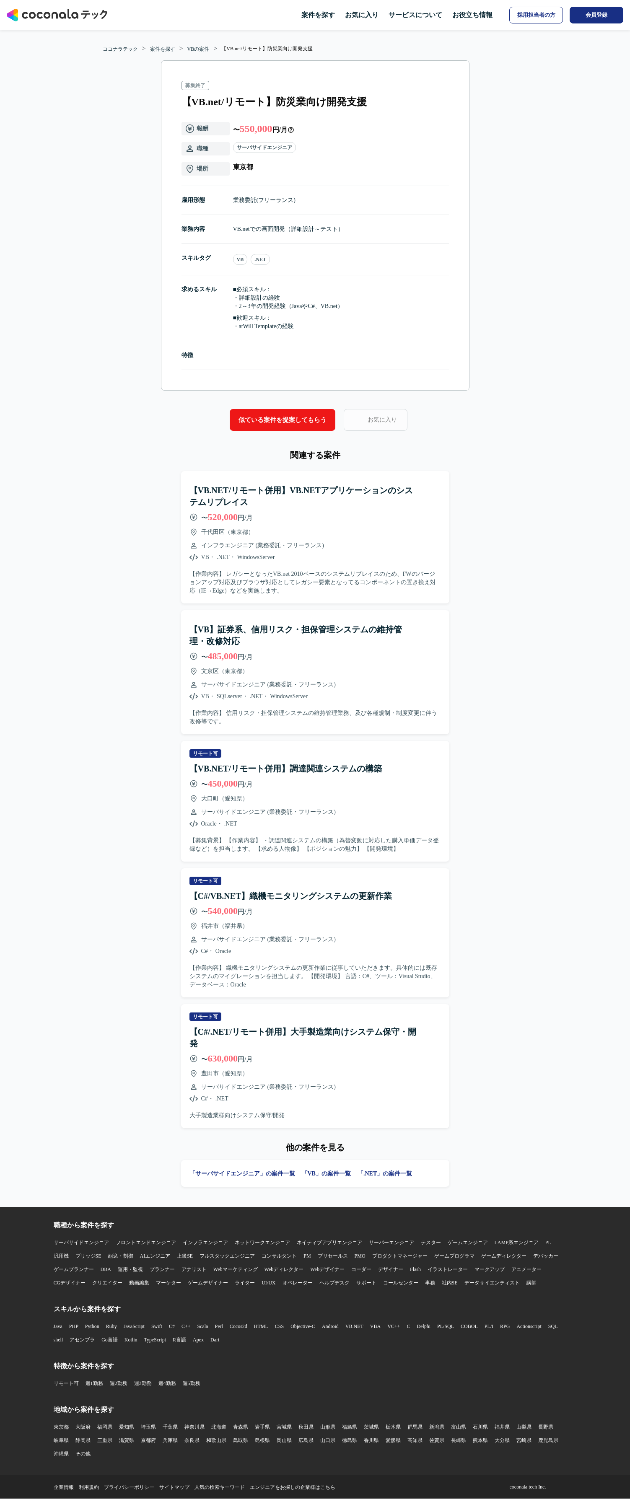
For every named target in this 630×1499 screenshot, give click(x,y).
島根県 (262, 1440)
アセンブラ (82, 1340)
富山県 (458, 1427)
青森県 (240, 1427)
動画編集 (139, 1283)
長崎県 (458, 1440)
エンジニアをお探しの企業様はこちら (292, 1487)
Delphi (423, 1326)
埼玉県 (148, 1427)
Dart (214, 1340)
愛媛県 (393, 1440)
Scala (202, 1326)
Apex (198, 1340)
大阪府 (83, 1427)
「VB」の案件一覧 (326, 1173)
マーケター (168, 1283)
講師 (531, 1283)
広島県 (306, 1440)
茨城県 (371, 1427)
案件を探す (318, 14)
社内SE (450, 1283)
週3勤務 (143, 1383)
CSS (279, 1326)
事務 (430, 1283)
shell (58, 1340)
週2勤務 (118, 1383)
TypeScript (155, 1340)
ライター (245, 1283)
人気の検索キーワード (219, 1487)
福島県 (349, 1427)
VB (240, 259)
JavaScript (134, 1326)
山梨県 (523, 1427)
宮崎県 (523, 1440)
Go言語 (109, 1340)
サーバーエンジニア (391, 1242)
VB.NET (354, 1326)
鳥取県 (240, 1440)
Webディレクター (284, 1269)
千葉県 (170, 1427)
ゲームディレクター (503, 1256)
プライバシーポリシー (129, 1487)
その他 (83, 1454)
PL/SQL (445, 1326)
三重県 (104, 1440)
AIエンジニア (155, 1256)
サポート (366, 1283)
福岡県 (104, 1427)
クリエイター (107, 1283)
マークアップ (489, 1269)
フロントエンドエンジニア (146, 1242)
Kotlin (130, 1340)
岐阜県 (61, 1440)
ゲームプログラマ (454, 1256)
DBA (106, 1269)
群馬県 (415, 1427)
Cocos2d (238, 1326)
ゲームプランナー (74, 1269)
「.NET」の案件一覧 (385, 1173)
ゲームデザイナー (208, 1283)
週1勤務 (94, 1383)
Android (330, 1326)
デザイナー (390, 1269)
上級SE (185, 1256)
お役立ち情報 (472, 14)
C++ (186, 1326)
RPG (505, 1326)
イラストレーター (448, 1269)
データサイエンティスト (492, 1283)
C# (172, 1326)
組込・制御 (120, 1256)
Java (58, 1326)
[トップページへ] (57, 15)
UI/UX (268, 1283)
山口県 (327, 1440)
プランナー (162, 1269)
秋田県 (306, 1427)
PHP (73, 1326)
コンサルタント (279, 1256)
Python (92, 1326)
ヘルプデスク (334, 1283)
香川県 (371, 1440)
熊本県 (480, 1440)
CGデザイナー (70, 1283)
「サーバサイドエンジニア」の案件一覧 (242, 1173)
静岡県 (83, 1440)
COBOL (469, 1326)
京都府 (148, 1440)
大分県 (502, 1440)
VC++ (393, 1326)
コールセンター (400, 1283)
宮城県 (284, 1427)
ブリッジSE (88, 1256)
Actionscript (528, 1326)
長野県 (545, 1427)
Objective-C (302, 1326)
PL (548, 1242)
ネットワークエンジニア (262, 1242)
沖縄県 (61, 1454)
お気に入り (362, 14)
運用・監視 (130, 1269)
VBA (375, 1326)
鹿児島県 (548, 1440)
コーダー (361, 1269)
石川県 (480, 1427)
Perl (219, 1326)
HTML (261, 1326)
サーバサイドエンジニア (264, 147)
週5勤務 (191, 1383)
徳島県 (349, 1440)
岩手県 (262, 1427)
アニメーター (526, 1269)
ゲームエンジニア (468, 1242)
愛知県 (126, 1427)
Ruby (111, 1326)
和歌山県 (216, 1440)
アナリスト (194, 1269)
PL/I (489, 1326)
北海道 (218, 1427)
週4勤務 (167, 1383)
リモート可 (66, 1383)
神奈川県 (194, 1427)
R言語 (179, 1340)
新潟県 (436, 1427)
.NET (260, 259)
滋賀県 (126, 1440)
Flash (415, 1269)
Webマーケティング (235, 1269)
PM (307, 1256)
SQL (553, 1326)
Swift (156, 1326)
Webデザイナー (327, 1269)
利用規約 (89, 1487)
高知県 (415, 1440)
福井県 (502, 1427)
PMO (360, 1256)
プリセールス (333, 1256)
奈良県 (192, 1440)
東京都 (61, 1427)
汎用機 (61, 1256)
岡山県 (284, 1440)
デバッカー (545, 1256)
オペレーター (298, 1283)
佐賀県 (436, 1440)
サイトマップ (174, 1487)
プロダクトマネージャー (400, 1256)
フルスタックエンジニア (227, 1256)
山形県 (327, 1427)
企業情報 (64, 1487)
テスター (431, 1242)
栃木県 (393, 1427)
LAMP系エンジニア (517, 1242)
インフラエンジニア (205, 1242)
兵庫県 (170, 1440)
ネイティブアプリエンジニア (329, 1242)
